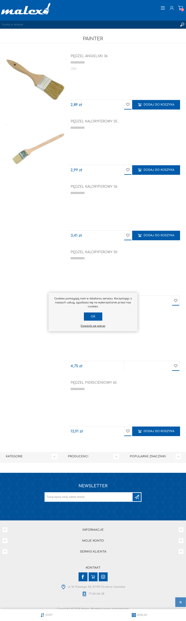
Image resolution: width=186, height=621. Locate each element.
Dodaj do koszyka (158, 104)
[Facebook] (83, 576)
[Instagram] (103, 576)
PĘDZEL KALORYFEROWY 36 (94, 186)
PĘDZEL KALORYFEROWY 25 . (95, 121)
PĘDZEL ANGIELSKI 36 (89, 56)
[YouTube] (93, 576)
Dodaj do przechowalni (127, 105)
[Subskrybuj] (89, 497)
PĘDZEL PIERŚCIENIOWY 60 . (94, 383)
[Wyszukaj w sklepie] (89, 25)
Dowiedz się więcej (93, 326)
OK (93, 316)
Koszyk (180, 8)
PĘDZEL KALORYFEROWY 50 (94, 252)
